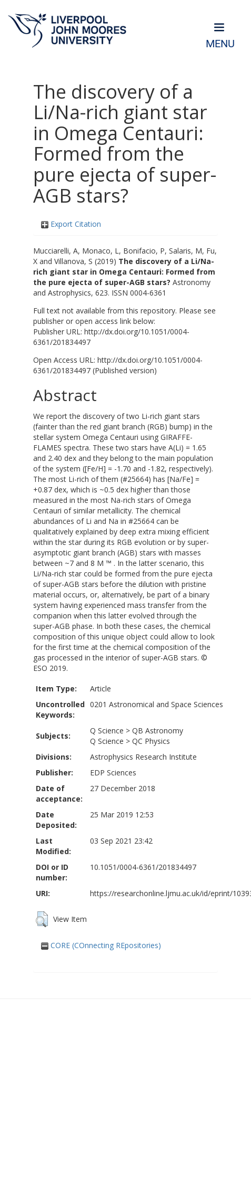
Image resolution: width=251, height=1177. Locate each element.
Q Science (107, 730)
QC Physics (151, 741)
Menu (220, 44)
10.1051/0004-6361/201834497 (143, 867)
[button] (42, 919)
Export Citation (71, 224)
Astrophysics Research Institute (143, 757)
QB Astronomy (157, 730)
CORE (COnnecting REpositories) (101, 945)
